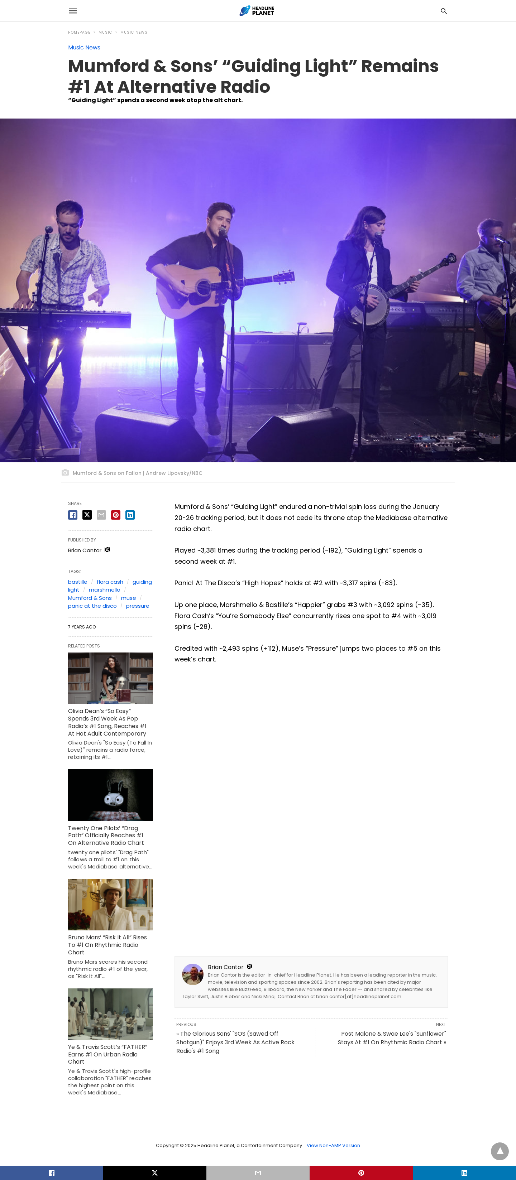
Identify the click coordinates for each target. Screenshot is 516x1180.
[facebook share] (72, 515)
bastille (77, 582)
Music (105, 32)
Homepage (79, 32)
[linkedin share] (130, 515)
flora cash (110, 582)
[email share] (101, 515)
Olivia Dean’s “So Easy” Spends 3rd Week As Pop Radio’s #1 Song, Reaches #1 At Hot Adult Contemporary (107, 722)
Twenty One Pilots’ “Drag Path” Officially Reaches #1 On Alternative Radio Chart (106, 835)
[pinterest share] (115, 515)
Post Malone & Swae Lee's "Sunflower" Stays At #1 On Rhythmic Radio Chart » (392, 1038)
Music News (134, 32)
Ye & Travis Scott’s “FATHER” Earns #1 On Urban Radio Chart (107, 1054)
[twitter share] (87, 515)
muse (128, 598)
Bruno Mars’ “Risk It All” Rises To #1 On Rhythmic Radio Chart (107, 945)
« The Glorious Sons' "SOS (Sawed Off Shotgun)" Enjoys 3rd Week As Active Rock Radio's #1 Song (235, 1042)
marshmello (104, 589)
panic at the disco (92, 606)
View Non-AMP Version (333, 1145)
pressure (137, 606)
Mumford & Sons (90, 598)
